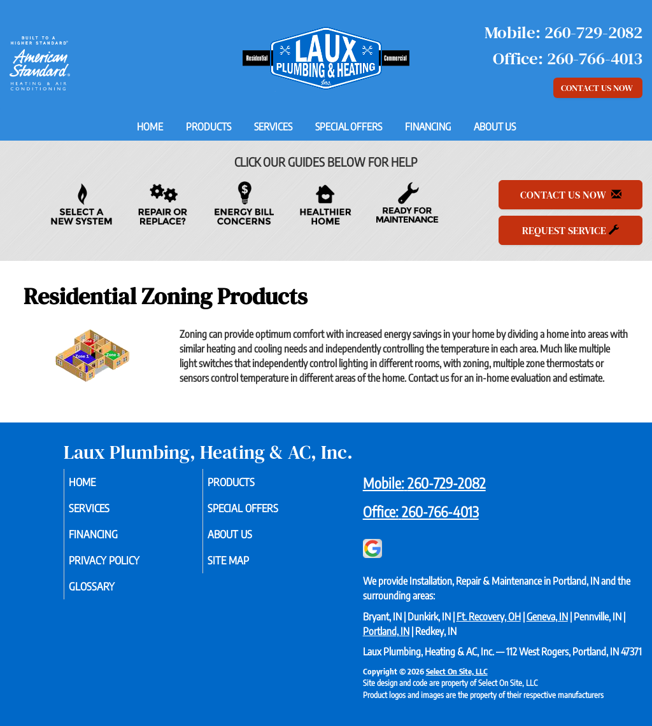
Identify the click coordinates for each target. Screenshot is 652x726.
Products (208, 126)
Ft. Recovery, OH (489, 616)
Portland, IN (386, 631)
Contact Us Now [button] (598, 87)
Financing (428, 126)
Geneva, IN (547, 616)
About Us (495, 126)
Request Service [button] (570, 230)
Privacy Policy (123, 567)
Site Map (245, 567)
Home (150, 126)
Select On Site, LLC (457, 671)
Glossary (109, 595)
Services (273, 126)
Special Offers (348, 126)
